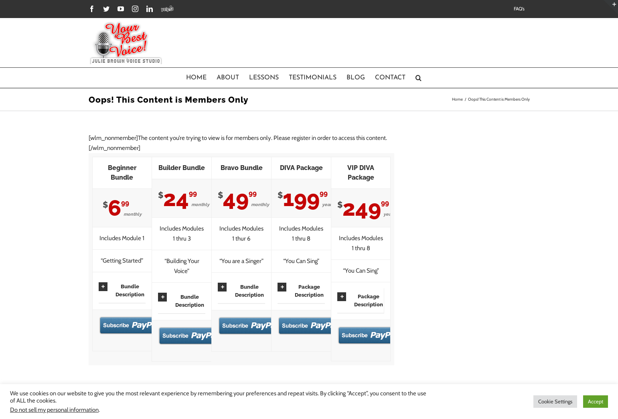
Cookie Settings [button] (555, 401)
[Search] (418, 78)
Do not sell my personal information (54, 409)
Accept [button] (595, 401)
